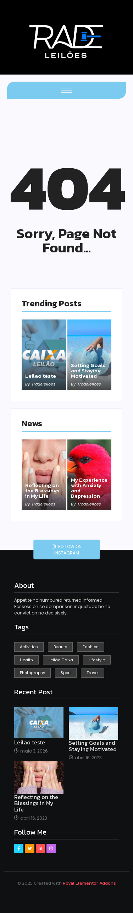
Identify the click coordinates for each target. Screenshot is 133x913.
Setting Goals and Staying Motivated (88, 370)
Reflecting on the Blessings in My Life (42, 490)
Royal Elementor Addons (89, 883)
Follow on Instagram (67, 549)
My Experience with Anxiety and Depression (89, 487)
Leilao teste (40, 375)
